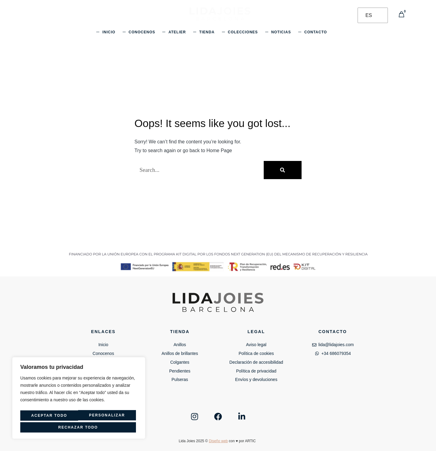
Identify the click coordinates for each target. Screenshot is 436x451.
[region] (78, 400)
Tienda (207, 32)
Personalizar (47, 417)
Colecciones (243, 32)
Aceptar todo (79, 427)
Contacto (315, 32)
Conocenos (142, 32)
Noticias (281, 32)
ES (368, 15)
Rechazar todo (106, 417)
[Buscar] (283, 170)
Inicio (108, 32)
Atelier (177, 32)
